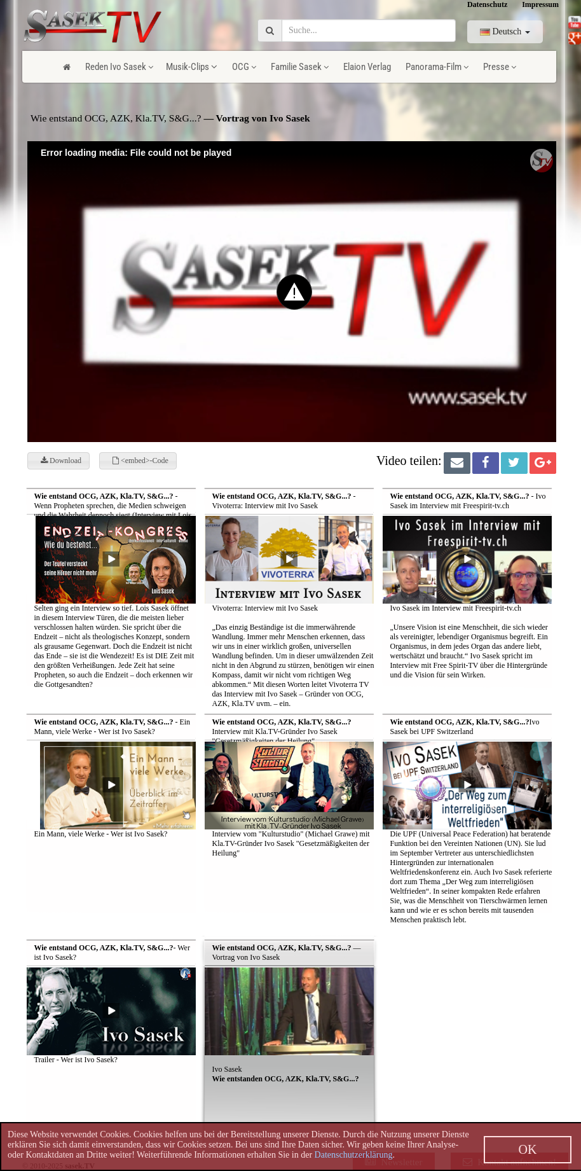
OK (528, 1149)
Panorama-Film (437, 67)
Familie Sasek (300, 67)
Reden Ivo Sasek (119, 67)
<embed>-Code (140, 460)
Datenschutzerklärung (354, 1155)
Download (61, 460)
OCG (244, 67)
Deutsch (505, 31)
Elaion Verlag (367, 67)
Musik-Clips (191, 67)
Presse (499, 67)
